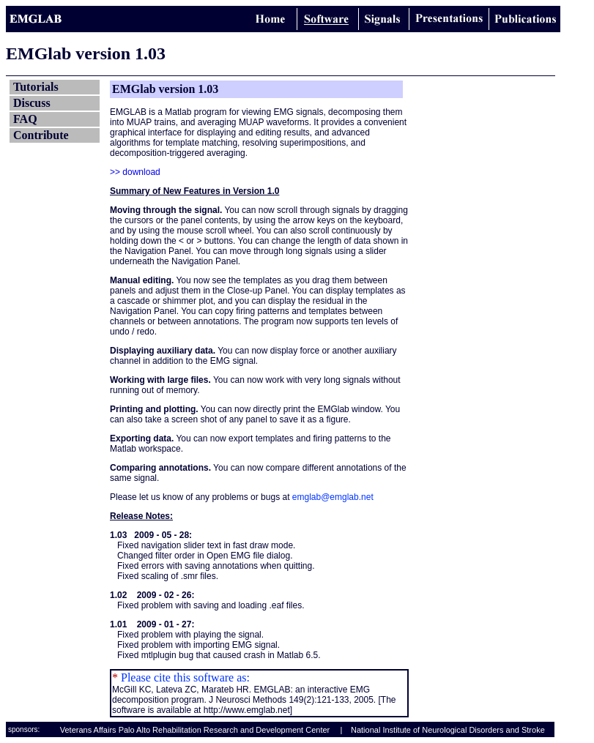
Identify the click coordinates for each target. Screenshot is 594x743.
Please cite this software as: (184, 677)
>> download (135, 172)
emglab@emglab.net (333, 497)
